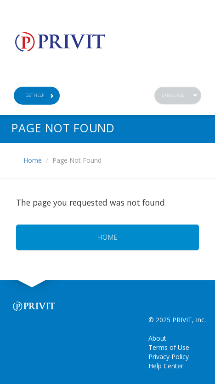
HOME (107, 237)
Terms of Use (168, 347)
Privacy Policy (168, 356)
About (157, 338)
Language (173, 95)
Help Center (165, 365)
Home (32, 160)
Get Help (40, 95)
